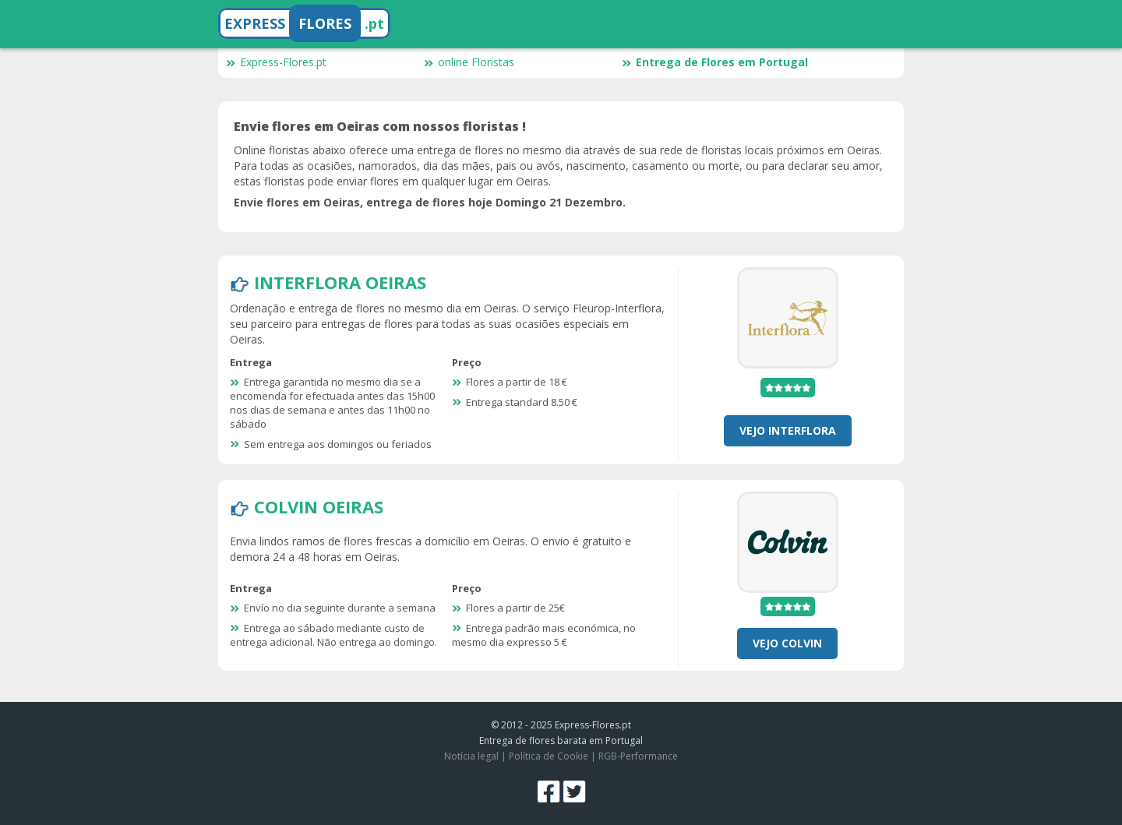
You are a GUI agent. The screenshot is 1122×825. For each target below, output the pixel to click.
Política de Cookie (548, 756)
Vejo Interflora (787, 430)
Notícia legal (471, 756)
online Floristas (469, 62)
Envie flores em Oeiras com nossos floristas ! (380, 126)
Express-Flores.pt (276, 62)
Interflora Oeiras (340, 282)
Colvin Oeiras (318, 506)
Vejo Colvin (787, 643)
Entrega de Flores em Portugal (715, 62)
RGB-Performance (638, 756)
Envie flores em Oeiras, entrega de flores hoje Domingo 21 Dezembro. (430, 202)
